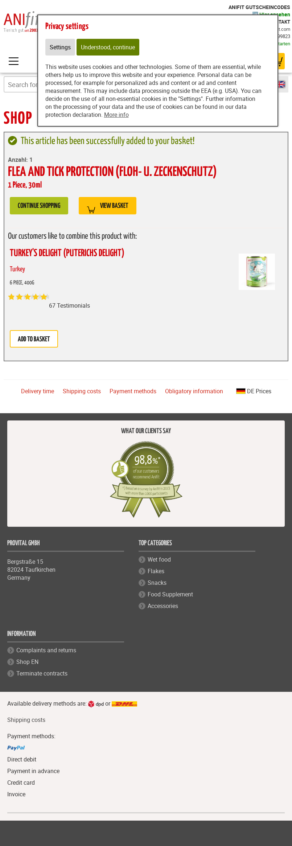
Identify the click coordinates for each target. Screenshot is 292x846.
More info (116, 115)
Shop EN (27, 662)
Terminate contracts (41, 673)
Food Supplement (170, 594)
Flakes (156, 571)
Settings (60, 47)
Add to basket (34, 339)
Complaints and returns (46, 650)
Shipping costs (82, 391)
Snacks (157, 583)
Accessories (163, 606)
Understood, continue (108, 47)
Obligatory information (194, 391)
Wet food (159, 559)
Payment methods (133, 391)
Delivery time (37, 391)
